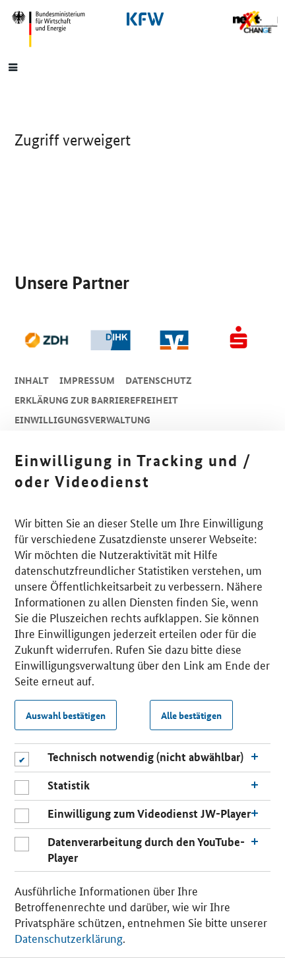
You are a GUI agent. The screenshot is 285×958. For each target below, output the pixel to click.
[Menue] (12, 66)
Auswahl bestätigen (66, 715)
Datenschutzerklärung (69, 937)
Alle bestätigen (191, 715)
